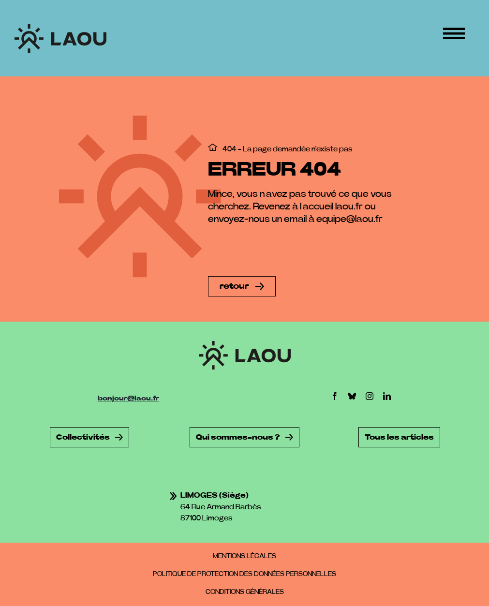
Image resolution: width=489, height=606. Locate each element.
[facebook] (335, 396)
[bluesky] (352, 396)
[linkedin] (387, 396)
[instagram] (369, 396)
